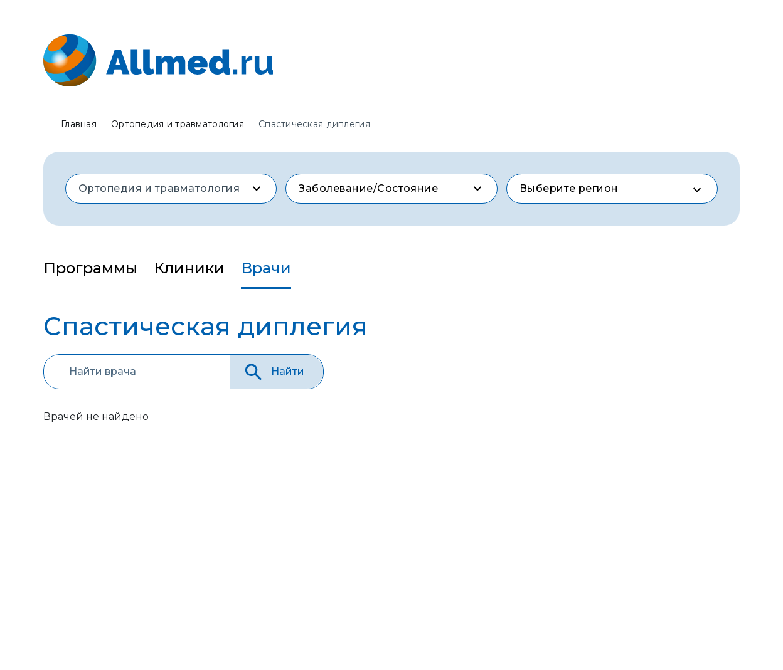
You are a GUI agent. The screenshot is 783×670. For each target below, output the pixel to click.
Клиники (189, 268)
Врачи (266, 268)
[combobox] (171, 189)
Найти (273, 372)
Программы (90, 268)
